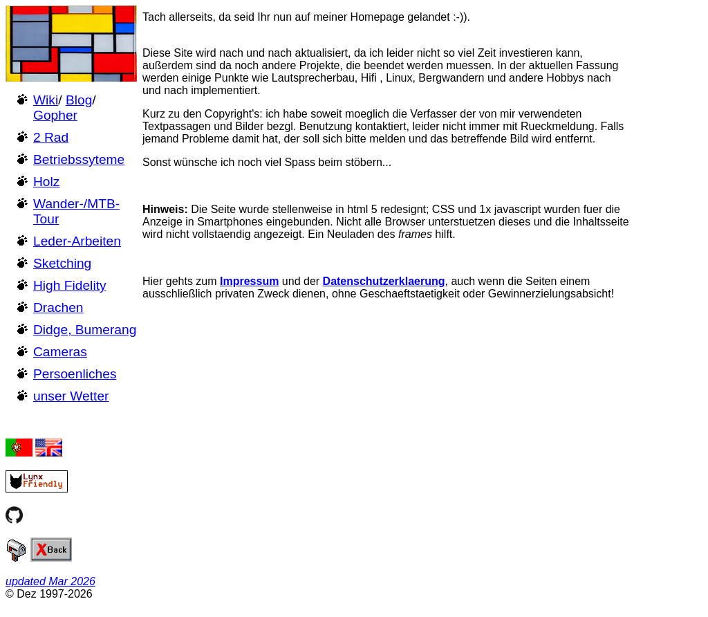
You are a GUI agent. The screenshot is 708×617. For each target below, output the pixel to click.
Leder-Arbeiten (77, 241)
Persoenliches (75, 374)
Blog (79, 100)
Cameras (60, 351)
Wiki (45, 100)
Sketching (62, 263)
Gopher (55, 115)
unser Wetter (71, 396)
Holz (46, 181)
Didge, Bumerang (84, 329)
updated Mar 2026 (50, 581)
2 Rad (50, 137)
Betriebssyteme (78, 159)
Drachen (58, 307)
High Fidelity (69, 285)
